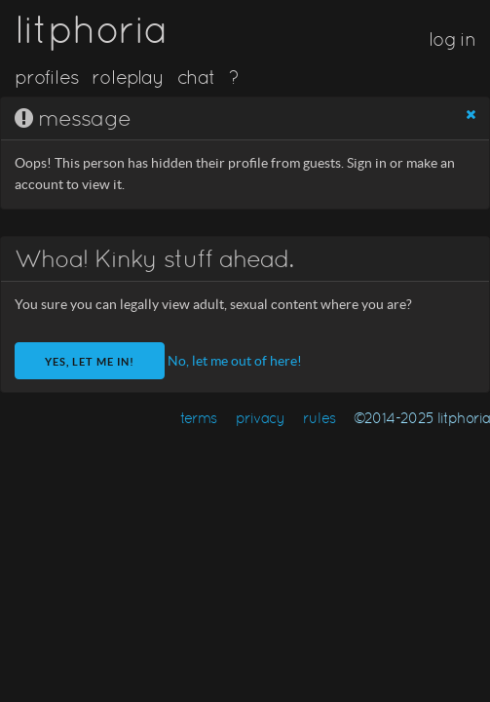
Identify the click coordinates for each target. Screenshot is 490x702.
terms (198, 418)
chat (196, 77)
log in (452, 39)
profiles (47, 77)
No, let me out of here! (235, 361)
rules (319, 418)
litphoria (91, 29)
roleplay (128, 77)
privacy (260, 418)
